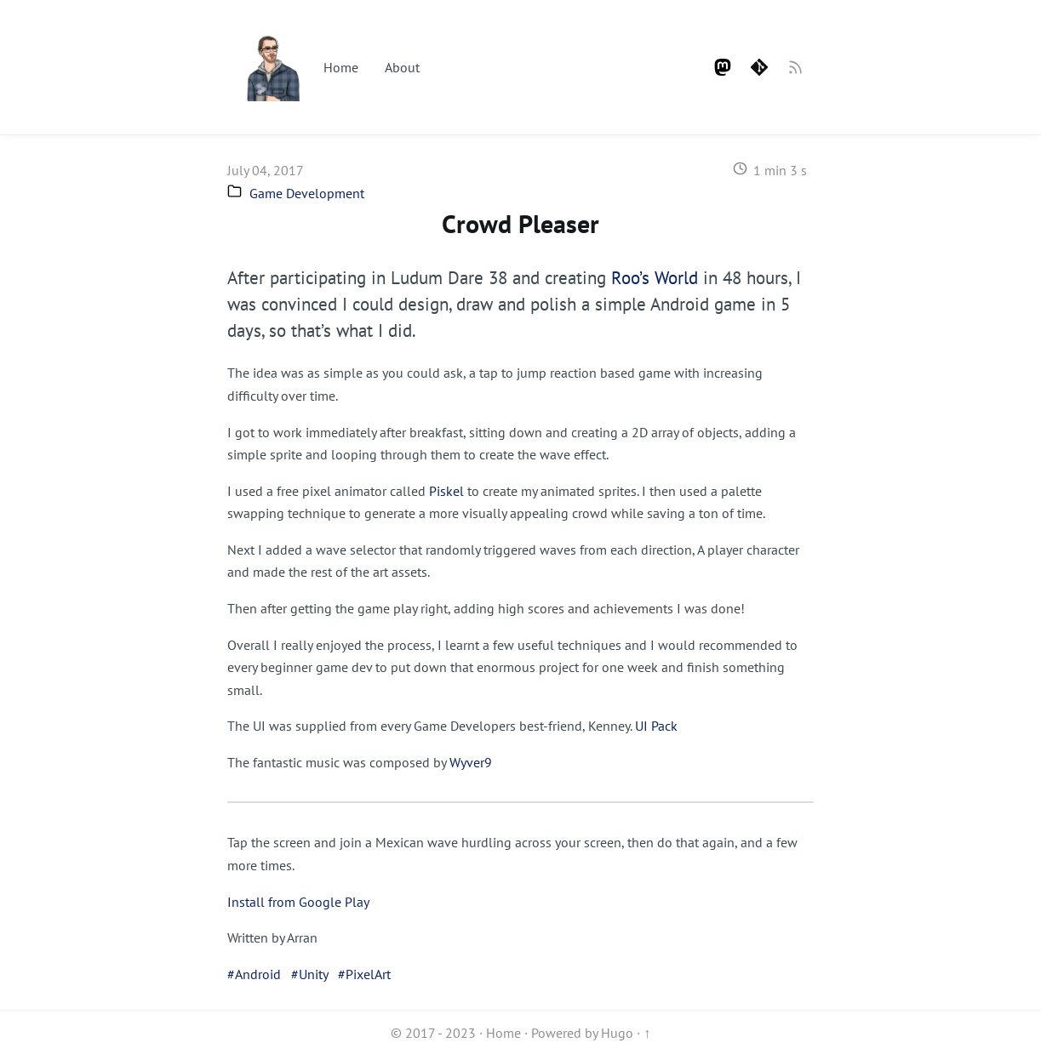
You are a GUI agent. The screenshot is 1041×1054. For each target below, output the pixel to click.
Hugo (617, 1032)
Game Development (306, 193)
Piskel (446, 490)
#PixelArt (364, 974)
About (402, 67)
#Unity (309, 974)
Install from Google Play (298, 901)
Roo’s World (654, 277)
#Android (254, 974)
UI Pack (656, 725)
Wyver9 (470, 762)
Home (340, 67)
